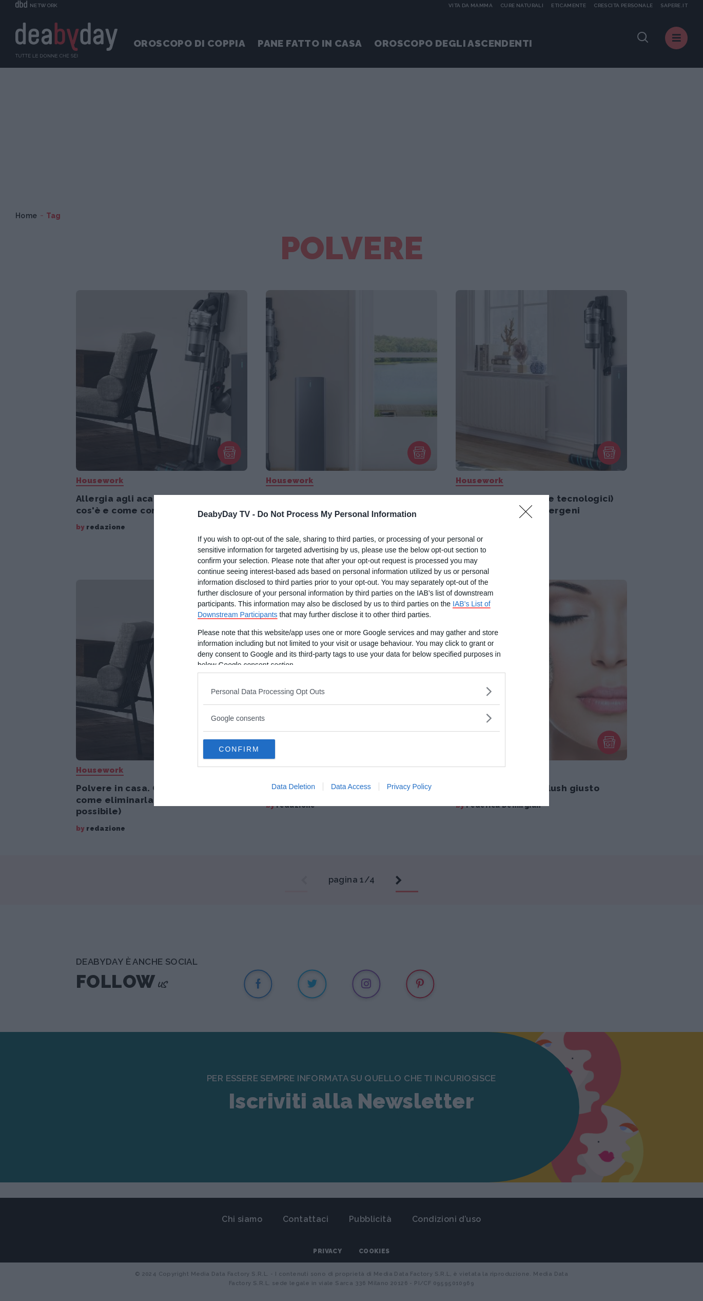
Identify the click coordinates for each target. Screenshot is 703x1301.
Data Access (351, 787)
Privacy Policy (409, 787)
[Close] (529, 514)
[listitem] (351, 690)
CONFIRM (251, 749)
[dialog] (351, 650)
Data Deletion (293, 787)
